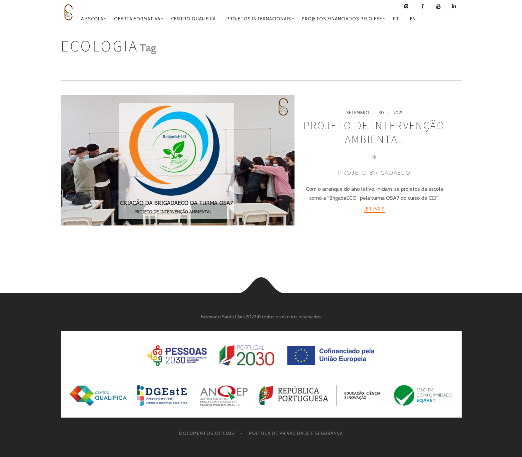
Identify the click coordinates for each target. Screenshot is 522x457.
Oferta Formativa (137, 18)
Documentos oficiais (206, 433)
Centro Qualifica (193, 18)
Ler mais (374, 208)
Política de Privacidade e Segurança (296, 433)
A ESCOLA (92, 18)
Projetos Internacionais (258, 18)
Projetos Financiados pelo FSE (342, 18)
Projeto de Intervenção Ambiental (374, 132)
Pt (396, 18)
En (413, 18)
